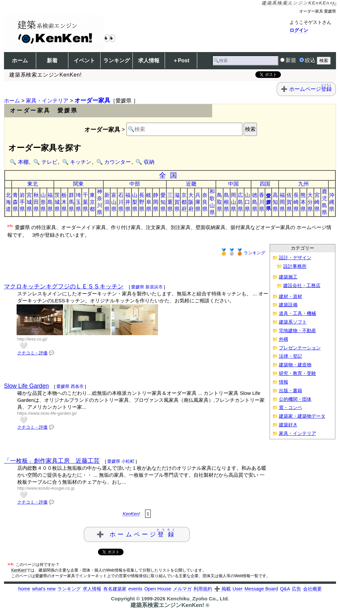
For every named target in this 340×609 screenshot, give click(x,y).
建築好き (288, 424)
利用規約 (203, 588)
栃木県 (64, 202)
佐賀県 (289, 202)
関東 (78, 184)
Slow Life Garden (26, 386)
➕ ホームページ (137, 533)
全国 (170, 175)
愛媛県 (268, 202)
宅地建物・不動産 (297, 330)
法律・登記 (290, 356)
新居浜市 (154, 286)
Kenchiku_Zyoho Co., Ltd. (198, 598)
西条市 (77, 386)
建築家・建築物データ (302, 416)
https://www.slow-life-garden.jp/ (47, 413)
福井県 (127, 202)
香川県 (261, 202)
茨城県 (57, 202)
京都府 (184, 202)
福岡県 (282, 202)
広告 (296, 588)
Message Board (261, 588)
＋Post (181, 60)
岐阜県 (148, 202)
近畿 (191, 184)
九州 (303, 184)
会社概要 (312, 588)
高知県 (275, 202)
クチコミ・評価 (32, 352)
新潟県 (107, 202)
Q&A (285, 588)
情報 (283, 382)
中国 (233, 184)
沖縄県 (331, 202)
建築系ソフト (293, 322)
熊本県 (303, 202)
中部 (134, 184)
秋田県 (36, 202)
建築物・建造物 (295, 364)
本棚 (23, 162)
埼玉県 (78, 202)
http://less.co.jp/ (32, 338)
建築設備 (288, 304)
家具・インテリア (47, 100)
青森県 (15, 202)
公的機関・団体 (295, 399)
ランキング (116, 60)
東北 (32, 184)
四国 (265, 184)
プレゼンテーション (300, 347)
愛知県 (163, 202)
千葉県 (85, 202)
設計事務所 (294, 266)
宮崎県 (317, 202)
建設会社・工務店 (301, 285)
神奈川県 (99, 202)
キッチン (80, 162)
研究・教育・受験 (297, 373)
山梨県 (134, 202)
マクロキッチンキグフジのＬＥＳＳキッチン (64, 286)
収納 (149, 162)
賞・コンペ (290, 407)
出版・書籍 (290, 390)
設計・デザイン (295, 257)
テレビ (49, 162)
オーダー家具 (92, 100)
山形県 (43, 202)
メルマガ (182, 588)
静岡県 (155, 202)
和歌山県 (212, 202)
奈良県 (205, 202)
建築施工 (288, 276)
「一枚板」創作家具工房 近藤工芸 (52, 460)
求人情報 (148, 60)
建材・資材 (290, 296)
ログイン (299, 30)
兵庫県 (198, 202)
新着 (52, 60)
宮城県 (29, 202)
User (237, 588)
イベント (84, 60)
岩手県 (22, 202)
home (24, 588)
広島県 (240, 202)
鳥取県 (219, 202)
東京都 (92, 202)
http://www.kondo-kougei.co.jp (46, 488)
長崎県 (296, 202)
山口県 (247, 202)
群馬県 (71, 202)
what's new (44, 588)
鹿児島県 (324, 202)
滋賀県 (177, 202)
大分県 (310, 202)
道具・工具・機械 (297, 313)
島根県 (226, 202)
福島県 (50, 202)
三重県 (170, 202)
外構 (283, 339)
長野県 (141, 202)
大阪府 (191, 202)
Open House (157, 588)
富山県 (114, 202)
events (135, 588)
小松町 (128, 461)
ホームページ (310, 89)
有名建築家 (115, 588)
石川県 (121, 202)
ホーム (20, 60)
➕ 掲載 (222, 588)
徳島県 (254, 202)
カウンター (117, 162)
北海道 (8, 202)
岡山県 (233, 202)
